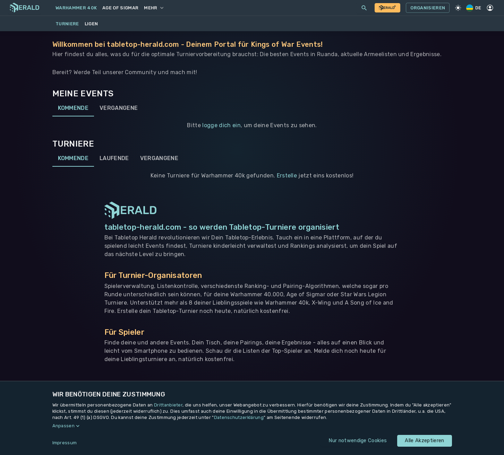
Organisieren (427, 8)
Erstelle (287, 175)
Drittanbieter (168, 405)
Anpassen (63, 425)
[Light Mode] (457, 8)
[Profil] (490, 8)
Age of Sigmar (120, 7)
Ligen (91, 23)
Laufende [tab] (114, 158)
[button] (252, 426)
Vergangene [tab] (118, 108)
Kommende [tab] (73, 108)
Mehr (153, 7)
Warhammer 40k (76, 7)
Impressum (64, 442)
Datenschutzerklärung (239, 417)
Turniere (67, 23)
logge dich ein (221, 125)
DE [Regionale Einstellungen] (474, 8)
